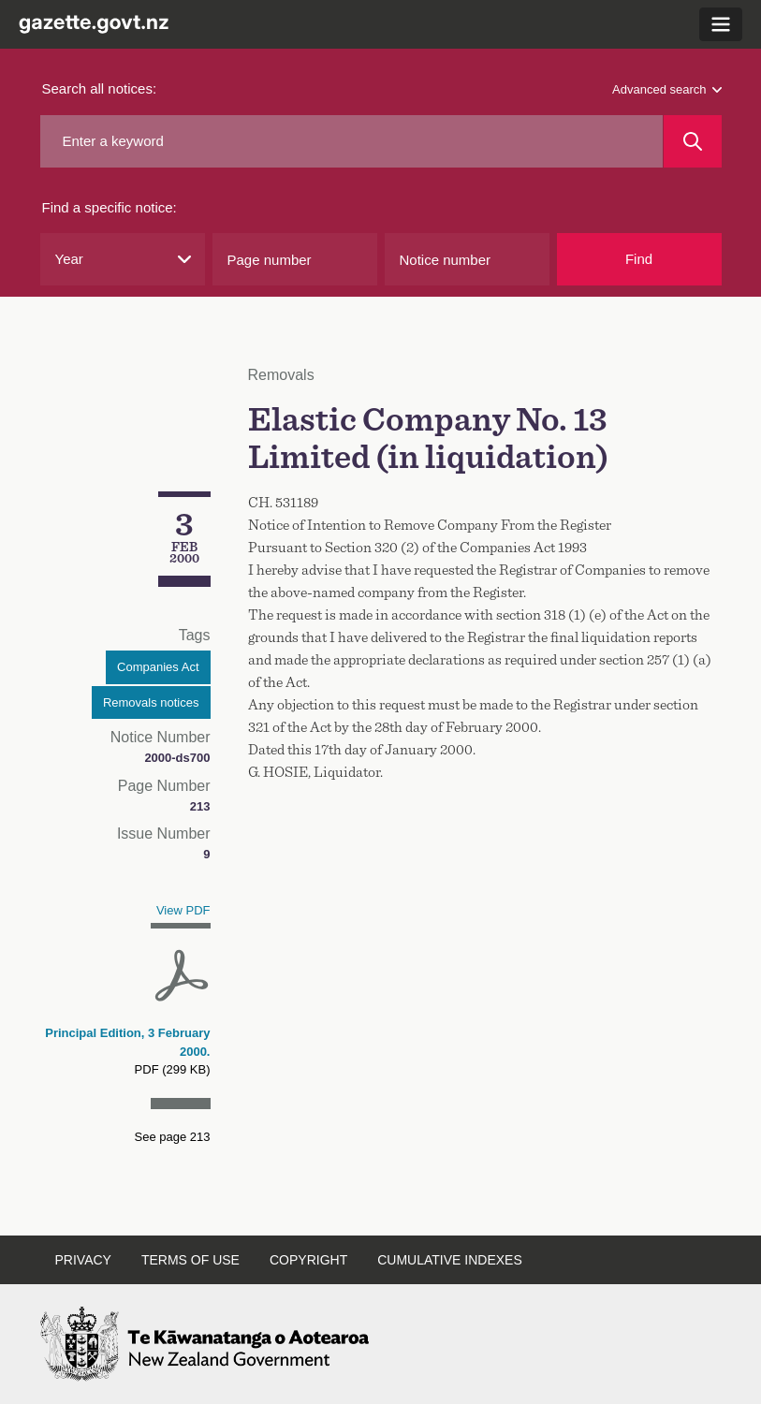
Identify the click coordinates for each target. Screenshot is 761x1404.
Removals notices (151, 702)
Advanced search (666, 89)
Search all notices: (99, 88)
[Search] (692, 141)
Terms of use (190, 1259)
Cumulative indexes (449, 1259)
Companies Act (157, 667)
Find (638, 259)
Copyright (308, 1259)
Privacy (83, 1259)
